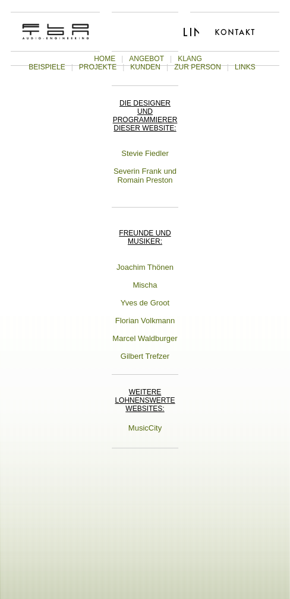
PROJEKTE (97, 67)
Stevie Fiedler (144, 153)
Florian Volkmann (145, 320)
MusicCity (145, 427)
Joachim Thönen (145, 267)
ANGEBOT (146, 59)
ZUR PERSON (197, 67)
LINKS (245, 67)
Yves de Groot (145, 302)
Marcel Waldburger (144, 338)
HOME (104, 59)
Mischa (145, 285)
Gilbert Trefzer (145, 356)
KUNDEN (145, 67)
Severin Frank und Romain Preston (145, 175)
